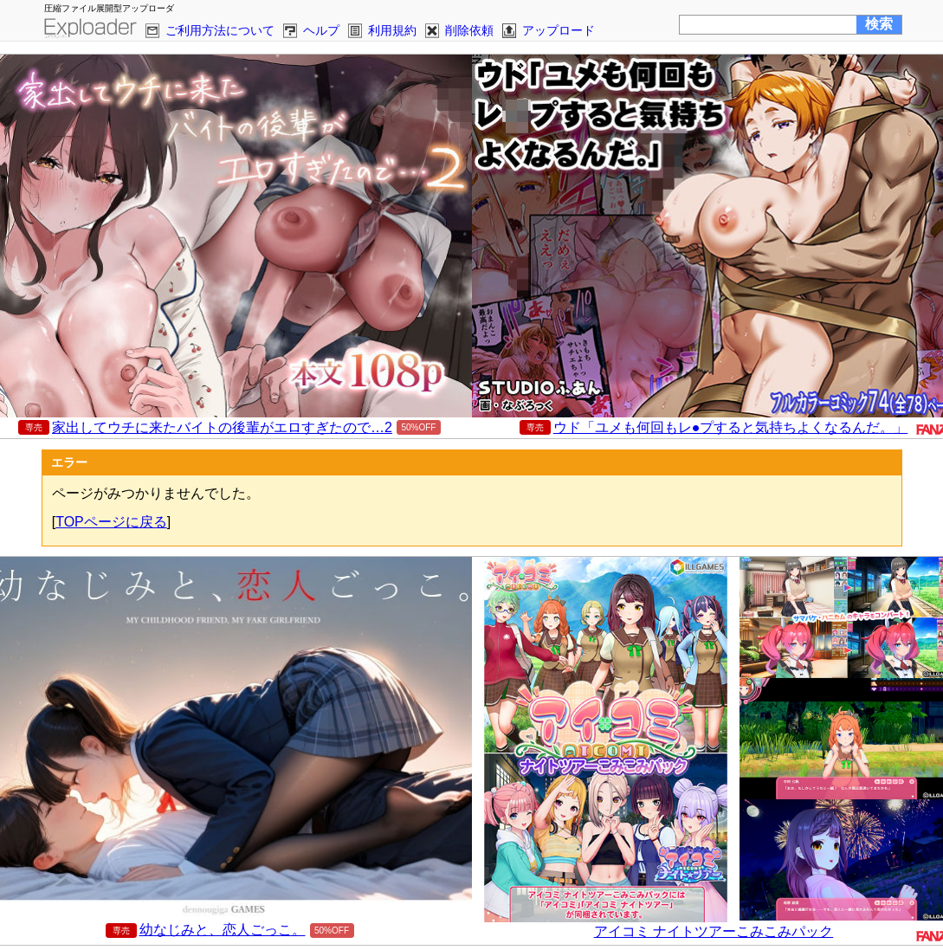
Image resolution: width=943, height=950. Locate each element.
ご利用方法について (220, 30)
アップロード (558, 30)
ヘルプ (321, 30)
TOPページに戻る (111, 521)
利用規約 (392, 30)
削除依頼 (469, 30)
